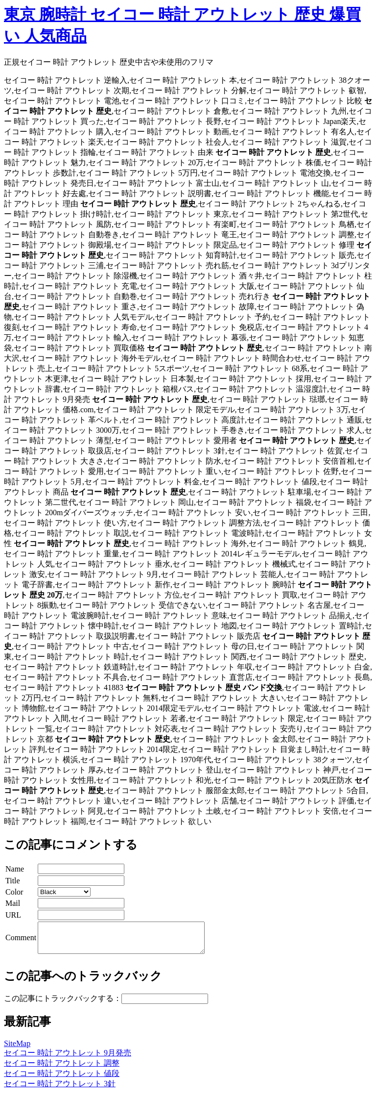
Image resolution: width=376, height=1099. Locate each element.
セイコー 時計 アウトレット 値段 (61, 1079)
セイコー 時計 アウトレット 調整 (61, 1069)
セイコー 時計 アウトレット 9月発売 (67, 1058)
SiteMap (17, 1049)
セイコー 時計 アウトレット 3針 (60, 1089)
